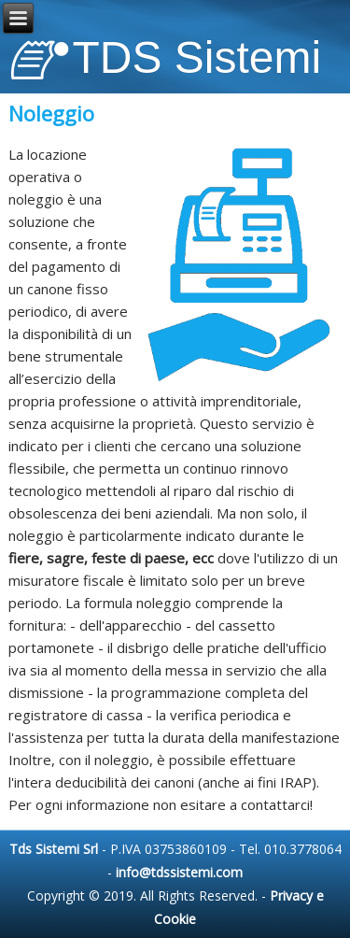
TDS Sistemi (197, 57)
